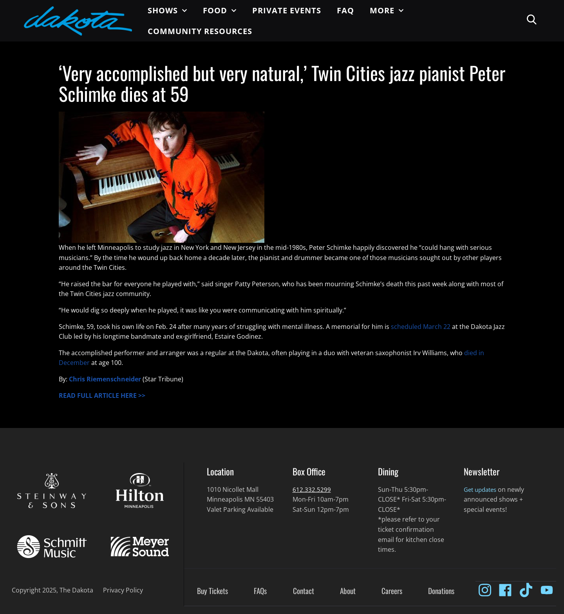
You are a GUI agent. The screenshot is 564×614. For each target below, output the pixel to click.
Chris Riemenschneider (105, 379)
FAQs (260, 591)
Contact (303, 591)
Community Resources (200, 31)
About (348, 591)
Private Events (286, 10)
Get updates (482, 489)
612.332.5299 (312, 489)
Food (220, 10)
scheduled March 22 (420, 326)
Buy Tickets (212, 591)
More (387, 10)
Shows (167, 10)
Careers (391, 591)
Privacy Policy (123, 590)
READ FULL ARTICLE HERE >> (102, 395)
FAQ (345, 10)
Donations (441, 591)
